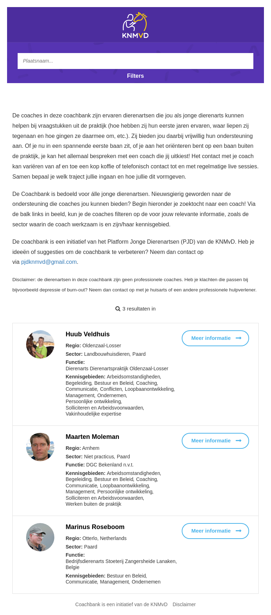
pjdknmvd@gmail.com (49, 262)
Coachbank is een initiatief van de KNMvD (121, 604)
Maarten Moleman (92, 436)
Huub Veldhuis (88, 334)
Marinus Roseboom (95, 526)
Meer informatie (211, 338)
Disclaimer (184, 604)
